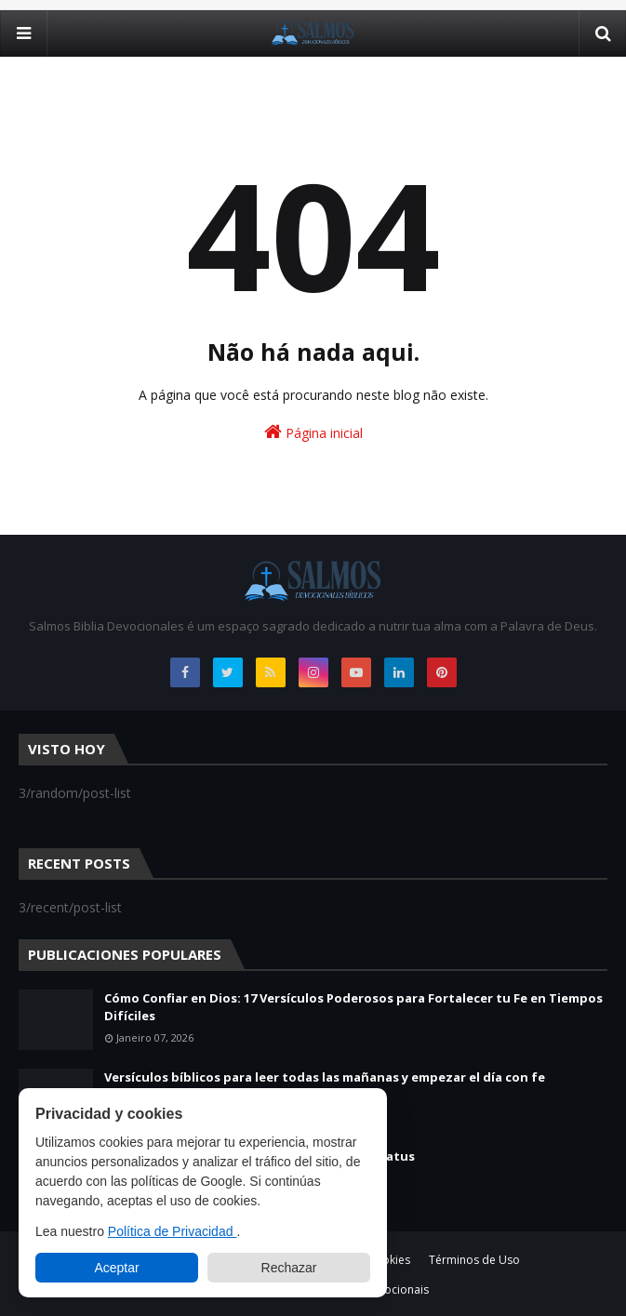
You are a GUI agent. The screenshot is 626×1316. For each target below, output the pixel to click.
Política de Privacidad (172, 1231)
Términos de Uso (474, 1260)
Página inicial (313, 432)
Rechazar (289, 1267)
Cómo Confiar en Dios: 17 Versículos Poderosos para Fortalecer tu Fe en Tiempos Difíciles (353, 1007)
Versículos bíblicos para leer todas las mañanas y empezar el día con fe (324, 1077)
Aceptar (116, 1267)
